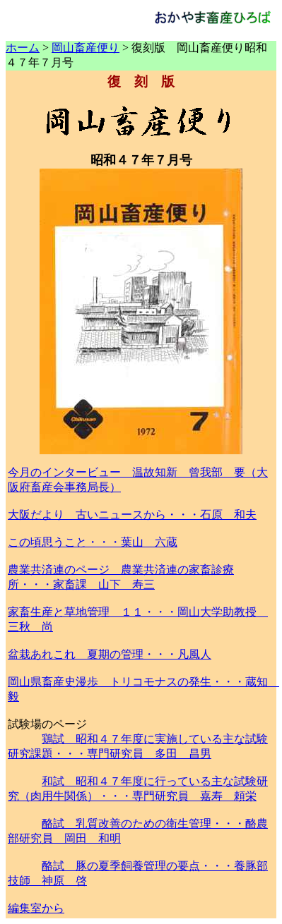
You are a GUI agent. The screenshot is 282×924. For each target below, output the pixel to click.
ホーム (23, 48)
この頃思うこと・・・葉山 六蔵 (92, 542)
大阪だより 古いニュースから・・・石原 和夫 (132, 515)
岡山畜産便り (85, 48)
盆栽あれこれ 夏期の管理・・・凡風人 (109, 654)
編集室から (36, 908)
